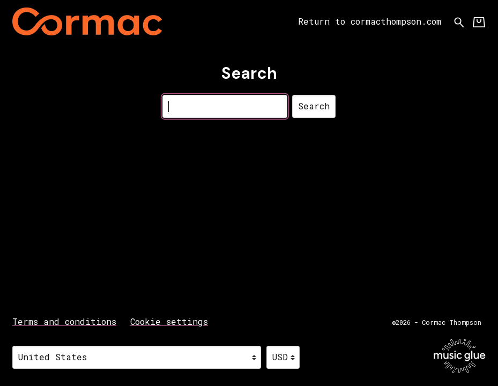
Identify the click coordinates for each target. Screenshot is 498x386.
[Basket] (479, 21)
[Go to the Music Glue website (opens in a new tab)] (460, 356)
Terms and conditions (64, 321)
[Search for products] (459, 21)
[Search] (224, 106)
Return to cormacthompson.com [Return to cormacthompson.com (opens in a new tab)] (369, 21)
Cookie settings (169, 321)
